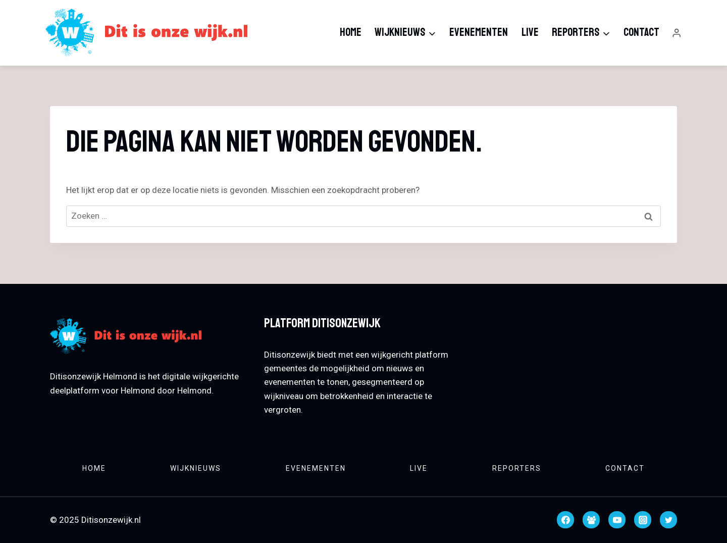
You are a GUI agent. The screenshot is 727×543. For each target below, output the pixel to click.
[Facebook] (565, 519)
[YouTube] (617, 519)
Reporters (516, 468)
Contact (641, 32)
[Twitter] (668, 519)
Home (350, 32)
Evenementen (478, 32)
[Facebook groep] (591, 519)
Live (530, 32)
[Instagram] (642, 519)
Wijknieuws (195, 468)
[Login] (676, 33)
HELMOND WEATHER (577, 352)
